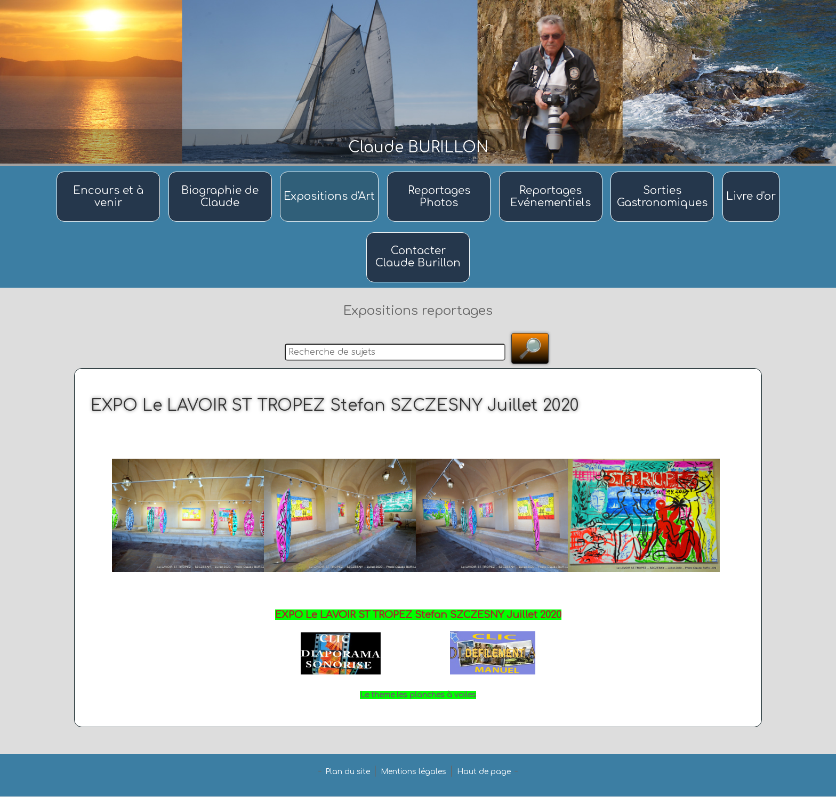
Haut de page (484, 772)
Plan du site (347, 772)
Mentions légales (413, 772)
